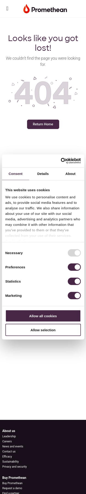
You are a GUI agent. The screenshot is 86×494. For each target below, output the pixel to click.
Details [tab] (43, 173)
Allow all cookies (43, 316)
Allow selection (43, 330)
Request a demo (12, 488)
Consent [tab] (15, 173)
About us (8, 431)
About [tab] (70, 173)
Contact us (9, 451)
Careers (7, 441)
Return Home (43, 124)
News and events (12, 446)
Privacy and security (14, 466)
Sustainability (10, 461)
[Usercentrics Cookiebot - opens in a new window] (61, 161)
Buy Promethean (14, 478)
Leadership (9, 436)
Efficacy (7, 456)
